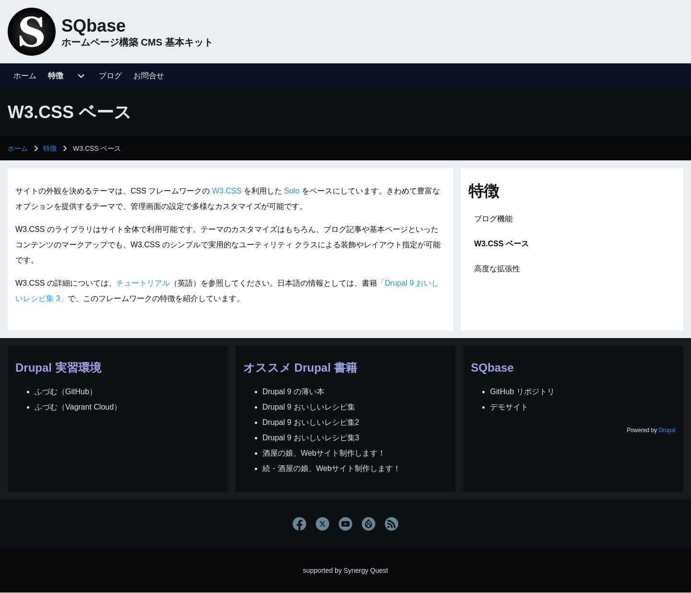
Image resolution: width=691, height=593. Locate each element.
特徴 (50, 148)
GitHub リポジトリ (522, 391)
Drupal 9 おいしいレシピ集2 (310, 422)
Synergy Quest (366, 570)
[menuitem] (25, 75)
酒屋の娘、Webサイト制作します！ (324, 453)
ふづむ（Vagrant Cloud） (78, 407)
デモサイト (509, 407)
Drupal (667, 430)
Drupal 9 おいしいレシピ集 (308, 407)
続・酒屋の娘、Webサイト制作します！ (331, 468)
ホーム (18, 148)
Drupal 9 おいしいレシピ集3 (310, 438)
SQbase (93, 26)
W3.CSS (226, 191)
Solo (291, 191)
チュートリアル (143, 283)
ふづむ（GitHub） (66, 391)
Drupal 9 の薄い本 (293, 391)
